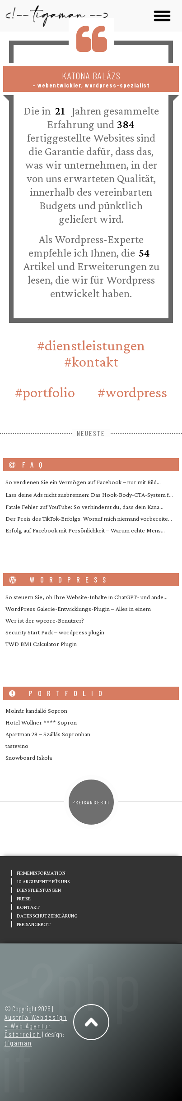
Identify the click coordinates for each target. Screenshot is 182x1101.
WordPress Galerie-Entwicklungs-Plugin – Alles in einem (78, 608)
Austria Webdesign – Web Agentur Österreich (36, 1025)
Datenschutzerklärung (47, 916)
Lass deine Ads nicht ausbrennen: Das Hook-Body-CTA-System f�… (92, 494)
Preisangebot (91, 802)
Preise (24, 898)
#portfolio (45, 392)
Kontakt (28, 907)
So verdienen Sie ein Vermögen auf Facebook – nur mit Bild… (83, 482)
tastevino (16, 745)
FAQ (28, 464)
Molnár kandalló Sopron (36, 710)
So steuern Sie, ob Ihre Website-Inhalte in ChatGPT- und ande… (86, 597)
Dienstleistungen (39, 890)
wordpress (60, 579)
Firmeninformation (41, 873)
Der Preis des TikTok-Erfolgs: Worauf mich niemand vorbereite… (88, 518)
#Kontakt (91, 361)
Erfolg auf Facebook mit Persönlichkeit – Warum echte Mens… (85, 530)
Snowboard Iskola (28, 757)
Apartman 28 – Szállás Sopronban (47, 734)
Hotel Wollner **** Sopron (41, 722)
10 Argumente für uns (43, 881)
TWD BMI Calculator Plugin (41, 643)
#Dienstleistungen (91, 345)
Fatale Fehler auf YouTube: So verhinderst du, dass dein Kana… (84, 506)
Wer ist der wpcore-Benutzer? (44, 620)
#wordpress (132, 392)
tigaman (18, 1042)
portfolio (58, 693)
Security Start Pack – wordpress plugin (54, 632)
